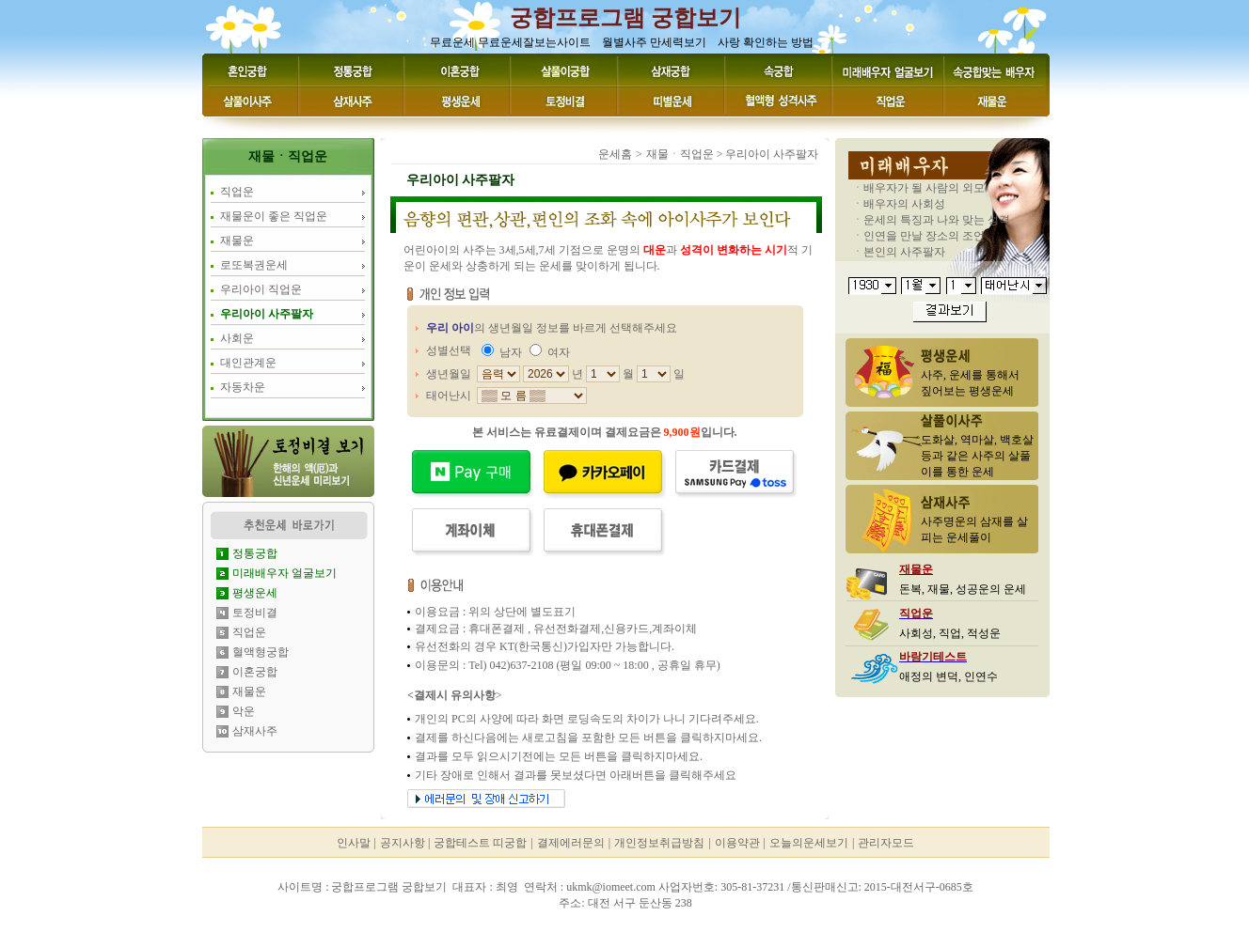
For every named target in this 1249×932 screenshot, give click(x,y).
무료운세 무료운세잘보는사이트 (510, 42)
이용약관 (737, 842)
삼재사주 (254, 731)
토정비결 (254, 612)
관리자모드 (886, 842)
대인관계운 (248, 362)
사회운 (237, 338)
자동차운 (242, 387)
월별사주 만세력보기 (654, 42)
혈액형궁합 (260, 652)
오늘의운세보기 (808, 842)
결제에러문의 (571, 842)
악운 (243, 711)
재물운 (237, 240)
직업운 (237, 191)
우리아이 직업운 (261, 289)
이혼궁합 (254, 671)
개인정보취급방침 (659, 842)
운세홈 (615, 154)
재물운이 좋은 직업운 (273, 216)
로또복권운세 (254, 265)
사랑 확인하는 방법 (766, 42)
